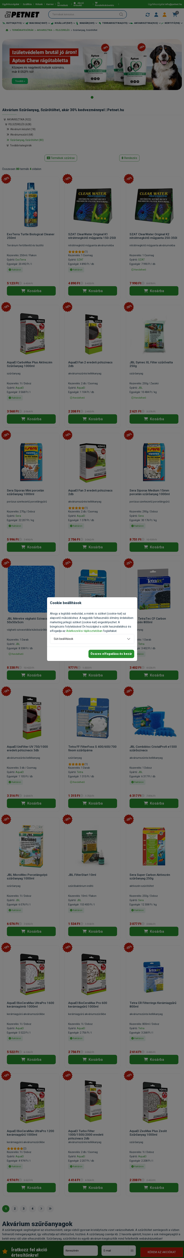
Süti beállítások (63, 639)
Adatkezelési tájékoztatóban (84, 631)
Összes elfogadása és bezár (111, 654)
